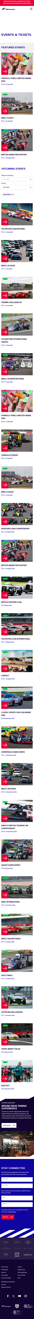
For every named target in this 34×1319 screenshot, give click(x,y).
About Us (3, 1255)
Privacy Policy (10, 1308)
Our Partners (4, 1258)
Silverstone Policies (20, 1308)
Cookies (3, 1308)
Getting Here (4, 1252)
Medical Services (6, 1270)
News (19, 1261)
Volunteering (21, 1252)
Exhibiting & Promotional (8, 1264)
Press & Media (21, 1258)
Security (3, 1267)
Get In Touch (4, 1250)
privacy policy (12, 1195)
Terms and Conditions (15, 1310)
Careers (20, 1250)
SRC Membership (22, 1255)
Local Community (6, 1261)
